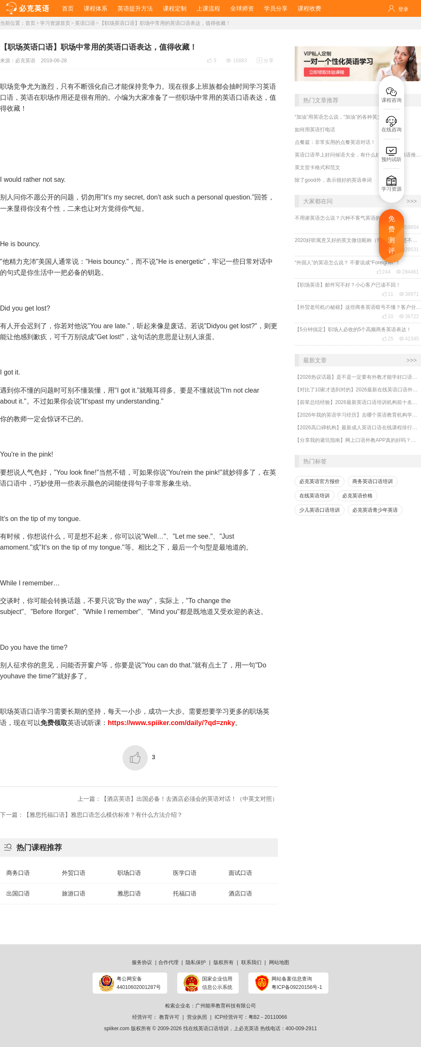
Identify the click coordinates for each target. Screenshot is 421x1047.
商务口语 (18, 872)
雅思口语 (129, 893)
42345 (409, 339)
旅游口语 (73, 893)
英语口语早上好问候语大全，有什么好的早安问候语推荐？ (358, 155)
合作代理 (168, 962)
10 (387, 316)
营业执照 (197, 1017)
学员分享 (276, 8)
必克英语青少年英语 (375, 510)
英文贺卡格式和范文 (317, 167)
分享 (265, 61)
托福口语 (185, 893)
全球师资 (242, 8)
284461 (407, 272)
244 (383, 272)
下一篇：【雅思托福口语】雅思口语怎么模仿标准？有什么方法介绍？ (91, 814)
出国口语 (18, 893)
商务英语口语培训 (372, 481)
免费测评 (391, 235)
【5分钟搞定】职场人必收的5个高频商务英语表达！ (353, 329)
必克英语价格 (357, 496)
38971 (409, 294)
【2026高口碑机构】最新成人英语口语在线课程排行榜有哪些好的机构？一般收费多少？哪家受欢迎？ (358, 427)
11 (387, 294)
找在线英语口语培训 (206, 1028)
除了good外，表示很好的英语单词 (333, 180)
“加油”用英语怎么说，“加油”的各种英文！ (341, 117)
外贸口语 (73, 872)
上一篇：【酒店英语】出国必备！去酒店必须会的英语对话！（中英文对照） (177, 798)
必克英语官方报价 (319, 481)
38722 (409, 316)
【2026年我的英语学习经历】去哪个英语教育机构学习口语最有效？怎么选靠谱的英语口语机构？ (358, 415)
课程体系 (95, 8)
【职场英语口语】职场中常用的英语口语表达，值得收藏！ (165, 23)
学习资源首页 (55, 23)
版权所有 (223, 962)
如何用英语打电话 (315, 130)
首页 (68, 8)
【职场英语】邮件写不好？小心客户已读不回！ (348, 285)
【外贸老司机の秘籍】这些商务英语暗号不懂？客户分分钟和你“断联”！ (358, 307)
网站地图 (279, 962)
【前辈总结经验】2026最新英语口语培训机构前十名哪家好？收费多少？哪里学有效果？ (358, 402)
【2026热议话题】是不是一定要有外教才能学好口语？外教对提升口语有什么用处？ (358, 377)
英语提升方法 (135, 8)
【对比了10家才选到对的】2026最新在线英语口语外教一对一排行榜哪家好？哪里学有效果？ (358, 390)
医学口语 (185, 872)
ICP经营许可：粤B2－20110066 (251, 1017)
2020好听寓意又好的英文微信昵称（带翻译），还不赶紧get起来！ (358, 240)
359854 (407, 227)
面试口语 (240, 872)
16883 (236, 61)
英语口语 (85, 23)
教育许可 (169, 1017)
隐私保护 (196, 962)
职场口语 (129, 872)
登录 (403, 9)
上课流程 (208, 8)
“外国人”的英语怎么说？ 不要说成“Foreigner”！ (347, 263)
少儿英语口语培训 (319, 510)
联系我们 (251, 962)
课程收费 (309, 8)
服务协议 (142, 962)
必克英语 (25, 61)
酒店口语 (240, 893)
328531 (407, 249)
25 (387, 339)
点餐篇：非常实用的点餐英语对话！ (335, 142)
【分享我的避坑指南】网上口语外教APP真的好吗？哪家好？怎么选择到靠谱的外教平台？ (358, 440)
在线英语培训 (314, 496)
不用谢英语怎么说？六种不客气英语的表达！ (345, 218)
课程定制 (175, 8)
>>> (411, 201)
